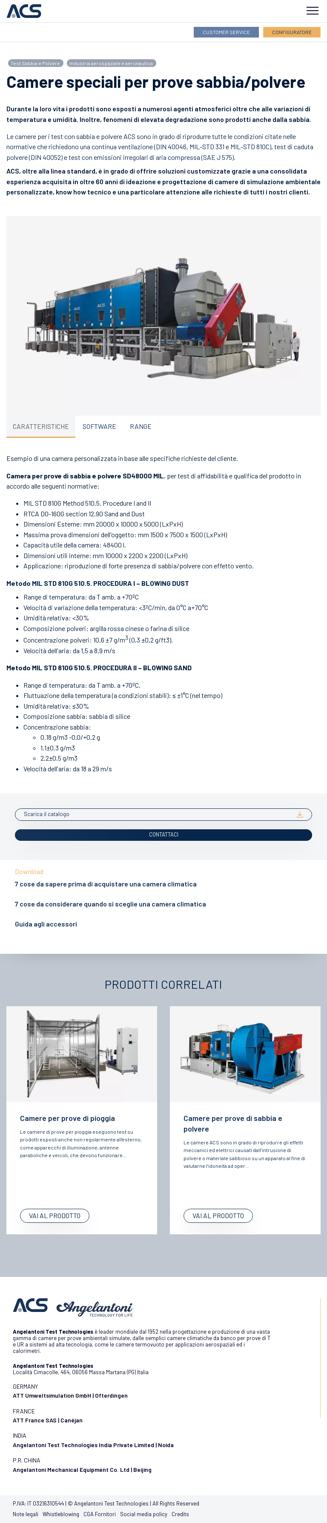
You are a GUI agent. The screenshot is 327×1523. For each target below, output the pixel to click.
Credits (180, 1514)
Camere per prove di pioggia (67, 1118)
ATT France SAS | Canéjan (48, 1420)
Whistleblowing (61, 1514)
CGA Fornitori (99, 1514)
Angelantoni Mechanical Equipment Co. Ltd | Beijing (82, 1469)
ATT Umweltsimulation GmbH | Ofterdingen (70, 1395)
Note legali (25, 1514)
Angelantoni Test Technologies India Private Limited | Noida (93, 1444)
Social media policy (143, 1514)
